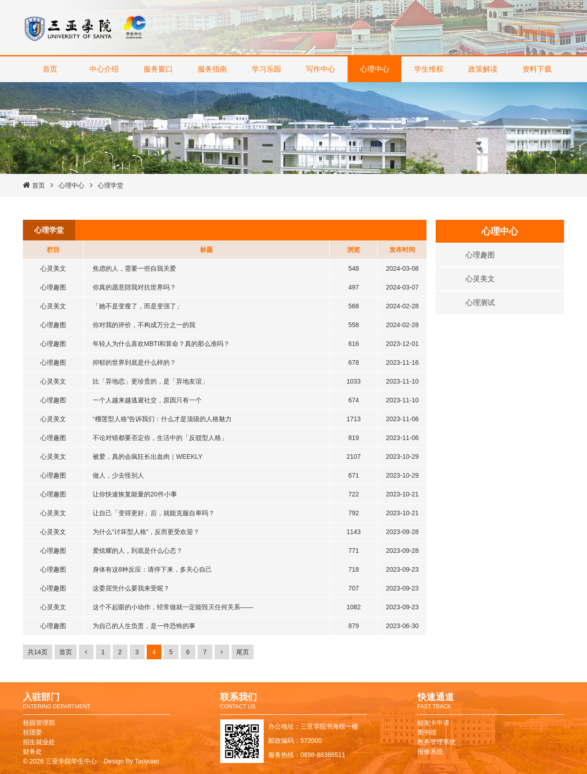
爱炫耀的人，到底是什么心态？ (138, 550)
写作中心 (320, 69)
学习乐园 (266, 69)
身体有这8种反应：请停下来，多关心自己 (152, 569)
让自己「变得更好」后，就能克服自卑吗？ (154, 513)
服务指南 (212, 69)
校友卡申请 (433, 722)
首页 (50, 69)
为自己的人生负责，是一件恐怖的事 (144, 625)
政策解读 (483, 69)
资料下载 (537, 69)
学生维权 (428, 69)
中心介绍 (104, 69)
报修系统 (430, 751)
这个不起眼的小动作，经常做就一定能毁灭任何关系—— (173, 607)
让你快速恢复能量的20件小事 (135, 494)
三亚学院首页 (532, 33)
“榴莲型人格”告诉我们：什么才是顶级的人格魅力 (162, 419)
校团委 (32, 732)
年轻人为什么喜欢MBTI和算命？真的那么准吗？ (161, 343)
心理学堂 (110, 185)
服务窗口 (158, 69)
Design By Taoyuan (131, 761)
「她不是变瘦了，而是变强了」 (138, 306)
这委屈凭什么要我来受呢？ (131, 588)
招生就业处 (39, 742)
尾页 (242, 652)
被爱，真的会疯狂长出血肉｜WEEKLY (147, 456)
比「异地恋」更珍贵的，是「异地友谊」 (150, 381)
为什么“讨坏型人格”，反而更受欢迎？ (146, 531)
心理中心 (374, 69)
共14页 (38, 652)
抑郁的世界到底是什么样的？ (134, 362)
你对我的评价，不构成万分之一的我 (144, 325)
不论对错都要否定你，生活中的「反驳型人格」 (160, 437)
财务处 (32, 751)
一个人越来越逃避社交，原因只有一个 (147, 400)
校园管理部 (39, 722)
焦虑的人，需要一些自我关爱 (134, 268)
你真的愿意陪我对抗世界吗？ (134, 287)
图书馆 (427, 732)
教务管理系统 (436, 742)
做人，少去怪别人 (118, 475)
